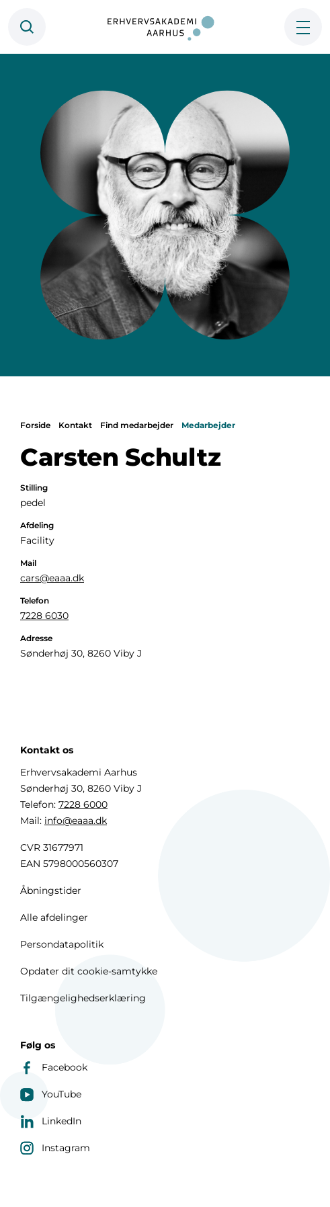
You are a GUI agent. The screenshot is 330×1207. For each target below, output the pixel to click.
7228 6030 (44, 616)
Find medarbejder (136, 425)
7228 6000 (83, 804)
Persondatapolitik (62, 944)
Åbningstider (50, 890)
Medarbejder (208, 425)
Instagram (55, 1148)
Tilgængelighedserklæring (83, 998)
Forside (35, 425)
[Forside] (165, 27)
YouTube (50, 1094)
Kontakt (75, 425)
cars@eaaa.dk (52, 578)
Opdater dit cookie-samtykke (88, 971)
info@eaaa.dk (75, 821)
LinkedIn (50, 1121)
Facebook (53, 1067)
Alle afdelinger (54, 917)
